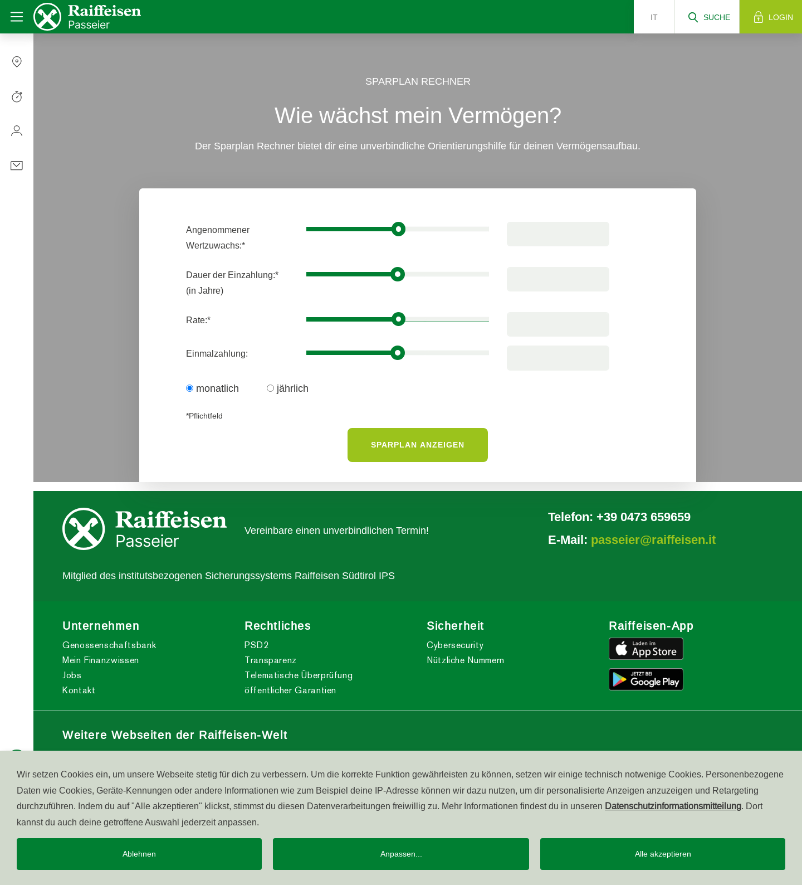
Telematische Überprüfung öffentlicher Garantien (298, 683)
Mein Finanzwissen (100, 660)
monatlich (212, 388)
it (654, 17)
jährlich (288, 388)
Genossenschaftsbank (109, 645)
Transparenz (270, 660)
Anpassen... (401, 853)
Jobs (72, 675)
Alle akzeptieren (663, 853)
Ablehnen (139, 853)
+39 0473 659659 (643, 516)
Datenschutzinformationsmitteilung (673, 806)
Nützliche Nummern (466, 660)
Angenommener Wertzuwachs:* (218, 237)
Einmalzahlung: (217, 353)
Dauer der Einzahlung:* (232, 282)
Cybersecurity (455, 645)
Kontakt (78, 690)
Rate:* (198, 320)
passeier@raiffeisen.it (653, 539)
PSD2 (256, 645)
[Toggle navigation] (16, 16)
